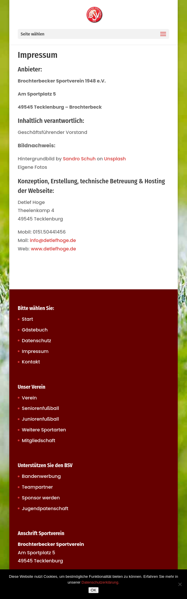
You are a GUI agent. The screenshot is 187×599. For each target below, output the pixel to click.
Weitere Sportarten (44, 429)
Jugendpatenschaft (45, 508)
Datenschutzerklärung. (100, 582)
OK (93, 590)
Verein (29, 397)
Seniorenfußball (40, 408)
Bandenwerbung (41, 476)
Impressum (35, 351)
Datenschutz (36, 340)
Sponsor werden (41, 497)
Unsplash (115, 158)
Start (27, 319)
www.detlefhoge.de (53, 248)
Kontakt (31, 361)
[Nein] (180, 584)
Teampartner (37, 487)
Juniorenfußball (40, 419)
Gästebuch (35, 330)
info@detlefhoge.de (53, 240)
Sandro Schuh (79, 158)
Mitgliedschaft (38, 440)
